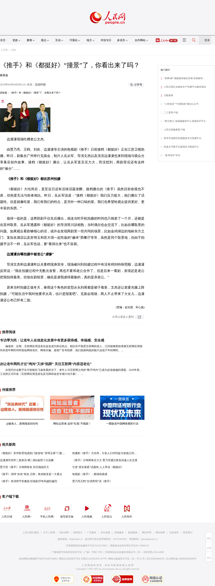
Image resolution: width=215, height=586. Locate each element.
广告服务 (91, 532)
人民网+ (27, 510)
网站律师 (160, 532)
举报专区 (106, 40)
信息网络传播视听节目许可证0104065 (38, 558)
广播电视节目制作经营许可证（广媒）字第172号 (76, 552)
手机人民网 (47, 510)
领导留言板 (67, 510)
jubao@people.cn (149, 539)
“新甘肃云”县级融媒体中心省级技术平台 (185, 121)
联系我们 (187, 532)
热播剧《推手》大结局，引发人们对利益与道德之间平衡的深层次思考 (114, 453)
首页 (3, 40)
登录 (207, 40)
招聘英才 (77, 532)
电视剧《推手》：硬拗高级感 (89, 474)
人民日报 (7, 510)
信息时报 (40, 84)
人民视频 (87, 510)
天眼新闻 (168, 95)
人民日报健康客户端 (174, 129)
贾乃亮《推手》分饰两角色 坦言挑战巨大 (24, 467)
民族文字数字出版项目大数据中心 (181, 147)
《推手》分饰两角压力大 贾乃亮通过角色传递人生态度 (104, 460)
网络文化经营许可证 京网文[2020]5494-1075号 (83, 558)
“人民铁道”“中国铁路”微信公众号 (181, 104)
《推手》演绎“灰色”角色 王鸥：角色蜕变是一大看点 (31, 474)
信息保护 (174, 532)
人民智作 (127, 510)
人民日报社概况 (31, 532)
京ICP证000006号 (155, 558)
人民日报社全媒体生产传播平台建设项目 (185, 87)
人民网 (4, 50)
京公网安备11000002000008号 (181, 558)
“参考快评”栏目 (172, 155)
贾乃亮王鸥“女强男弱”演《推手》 (92, 481)
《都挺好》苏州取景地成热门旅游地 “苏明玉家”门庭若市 (34, 453)
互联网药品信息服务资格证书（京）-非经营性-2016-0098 (134, 552)
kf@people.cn (76, 539)
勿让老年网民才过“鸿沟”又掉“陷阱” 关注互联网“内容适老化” (46, 364)
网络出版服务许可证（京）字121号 (126, 558)
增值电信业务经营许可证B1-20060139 (129, 545)
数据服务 (133, 532)
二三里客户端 (171, 112)
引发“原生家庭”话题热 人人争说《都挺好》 (98, 467)
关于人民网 (49, 532)
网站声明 (146, 532)
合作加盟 (105, 532)
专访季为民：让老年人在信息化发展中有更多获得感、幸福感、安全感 (52, 340)
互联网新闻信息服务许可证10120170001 (86, 545)
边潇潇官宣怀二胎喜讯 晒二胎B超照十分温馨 (27, 460)
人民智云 (107, 510)
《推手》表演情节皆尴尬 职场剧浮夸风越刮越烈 (28, 481)
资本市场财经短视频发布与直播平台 (182, 138)
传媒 (13, 50)
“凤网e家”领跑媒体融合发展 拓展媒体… (184, 78)
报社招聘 (64, 532)
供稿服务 (119, 532)
